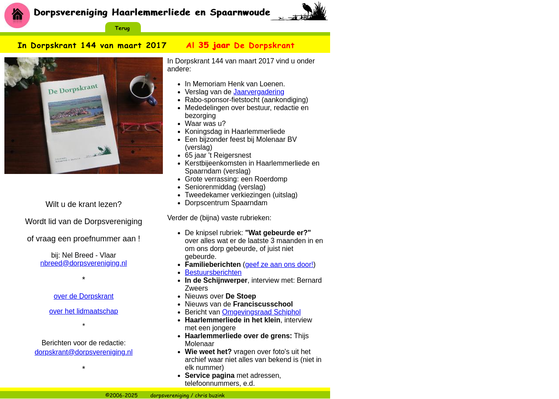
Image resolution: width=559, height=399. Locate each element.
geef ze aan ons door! (279, 264)
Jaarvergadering (258, 92)
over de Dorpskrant (84, 296)
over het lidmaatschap (83, 311)
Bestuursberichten (213, 272)
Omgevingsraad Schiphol (261, 312)
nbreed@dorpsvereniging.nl (83, 263)
